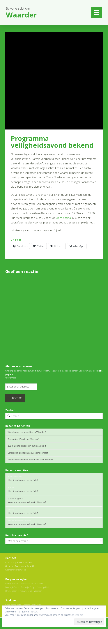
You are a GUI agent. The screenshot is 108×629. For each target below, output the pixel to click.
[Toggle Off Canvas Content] (96, 12)
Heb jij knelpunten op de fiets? (23, 480)
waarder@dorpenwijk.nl (16, 569)
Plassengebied (42, 587)
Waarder (38, 590)
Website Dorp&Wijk (32, 604)
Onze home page (13, 604)
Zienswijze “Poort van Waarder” (23, 439)
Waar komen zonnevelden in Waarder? (27, 432)
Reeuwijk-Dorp (12, 587)
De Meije (39, 583)
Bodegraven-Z (26, 583)
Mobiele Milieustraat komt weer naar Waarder (30, 459)
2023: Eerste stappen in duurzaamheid (27, 446)
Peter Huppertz (16, 498)
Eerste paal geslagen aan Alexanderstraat (28, 453)
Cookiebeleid (76, 614)
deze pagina (63, 218)
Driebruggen (11, 590)
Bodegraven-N (11, 583)
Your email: (10, 377)
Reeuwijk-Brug (27, 587)
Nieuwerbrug (26, 590)
